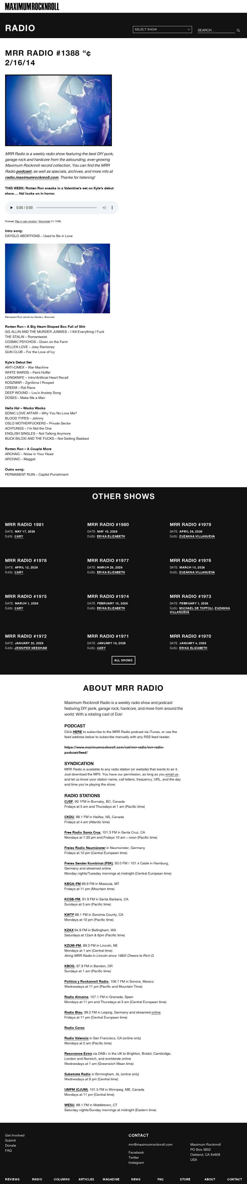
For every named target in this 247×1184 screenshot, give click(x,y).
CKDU (69, 817)
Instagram (136, 1162)
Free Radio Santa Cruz (82, 832)
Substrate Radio (77, 1074)
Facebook (136, 1152)
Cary (18, 536)
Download (44, 221)
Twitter (134, 1157)
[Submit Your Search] (238, 30)
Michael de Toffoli (196, 608)
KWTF (69, 914)
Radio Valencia (76, 1038)
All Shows (123, 660)
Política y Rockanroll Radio (86, 981)
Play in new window (26, 221)
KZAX (69, 930)
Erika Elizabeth (111, 536)
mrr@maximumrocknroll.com (150, 1144)
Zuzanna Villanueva (197, 536)
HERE (77, 732)
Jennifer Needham (30, 648)
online (156, 1012)
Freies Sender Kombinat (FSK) (88, 863)
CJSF (68, 801)
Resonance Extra (78, 1053)
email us (171, 774)
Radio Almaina (76, 997)
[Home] (32, 9)
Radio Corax (74, 1028)
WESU (69, 1105)
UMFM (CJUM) (76, 1089)
